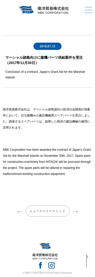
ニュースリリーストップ (48, 211)
